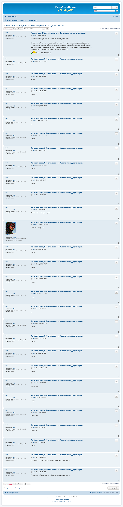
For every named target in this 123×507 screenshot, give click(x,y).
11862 (14, 237)
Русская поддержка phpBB (61, 499)
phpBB (57, 497)
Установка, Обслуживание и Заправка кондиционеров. (33, 25)
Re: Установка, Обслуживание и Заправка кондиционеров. (57, 59)
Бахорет (8, 234)
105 (14, 35)
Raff (7, 32)
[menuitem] (14, 16)
